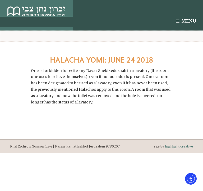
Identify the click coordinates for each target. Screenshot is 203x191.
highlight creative (179, 146)
